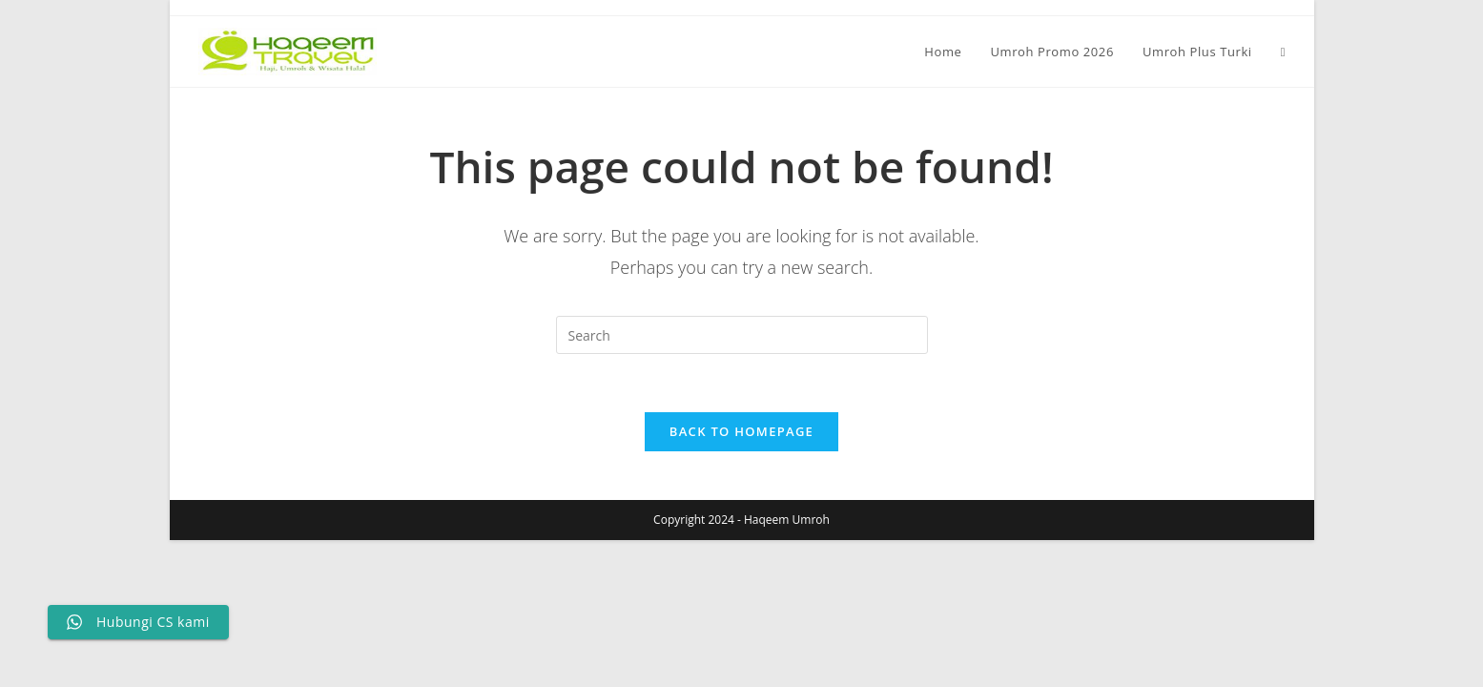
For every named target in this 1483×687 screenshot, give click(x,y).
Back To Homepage (741, 431)
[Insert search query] (742, 335)
